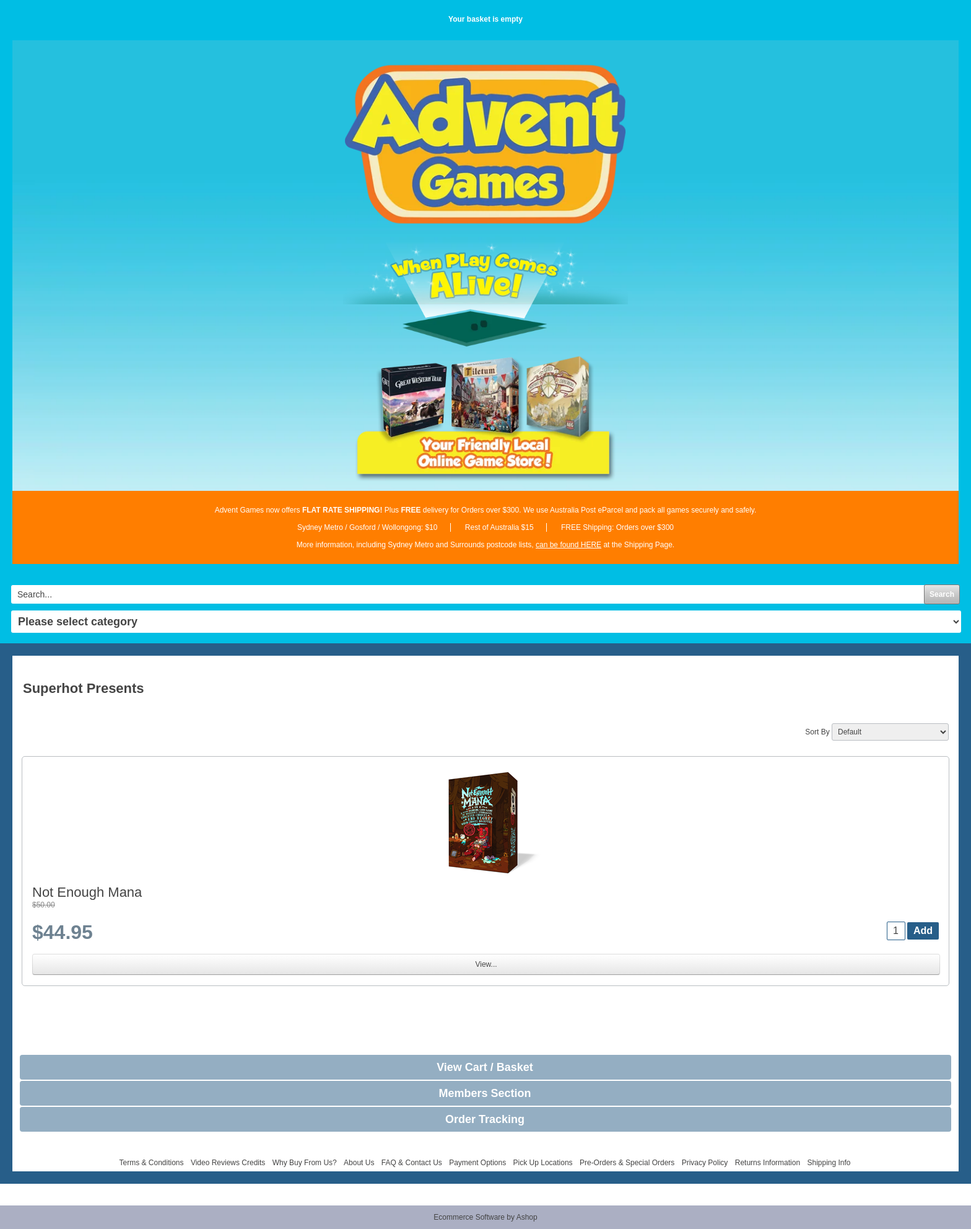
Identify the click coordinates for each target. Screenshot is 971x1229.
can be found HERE (568, 544)
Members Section (484, 1093)
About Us (359, 1162)
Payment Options (477, 1162)
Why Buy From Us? (304, 1162)
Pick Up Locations (543, 1162)
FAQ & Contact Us (411, 1162)
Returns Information (767, 1162)
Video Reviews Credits (228, 1162)
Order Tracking (485, 1119)
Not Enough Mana (87, 892)
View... (486, 964)
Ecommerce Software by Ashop (485, 1217)
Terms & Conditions (151, 1162)
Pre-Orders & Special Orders (627, 1162)
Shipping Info (828, 1162)
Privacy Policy (705, 1162)
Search (942, 594)
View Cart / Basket (485, 1067)
